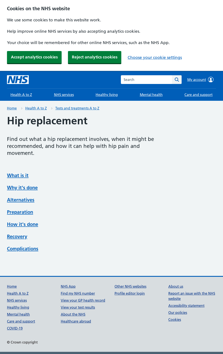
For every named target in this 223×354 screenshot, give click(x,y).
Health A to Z (21, 94)
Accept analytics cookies (34, 57)
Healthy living (107, 94)
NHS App (68, 286)
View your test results (78, 307)
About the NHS (73, 314)
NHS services (64, 94)
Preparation (20, 212)
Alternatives (20, 200)
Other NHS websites (130, 286)
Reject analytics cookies (94, 57)
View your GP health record (83, 300)
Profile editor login (130, 293)
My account (200, 79)
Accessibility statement (186, 305)
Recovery (17, 236)
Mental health (151, 94)
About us (175, 286)
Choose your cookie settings (155, 57)
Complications (22, 249)
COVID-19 (15, 328)
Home (12, 108)
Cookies (174, 319)
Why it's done (22, 188)
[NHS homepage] (18, 79)
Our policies (177, 312)
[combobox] (146, 79)
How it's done (22, 224)
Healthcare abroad (76, 321)
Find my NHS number (78, 293)
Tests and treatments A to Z (77, 108)
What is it (18, 175)
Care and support (198, 94)
